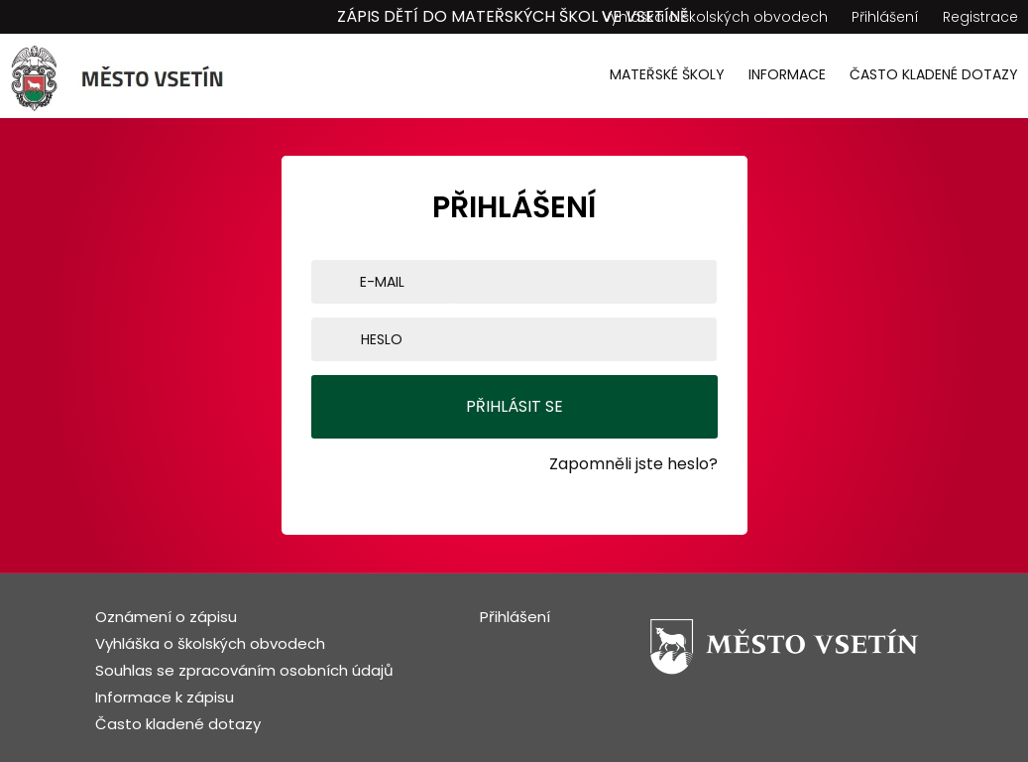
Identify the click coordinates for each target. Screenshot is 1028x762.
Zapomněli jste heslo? (633, 463)
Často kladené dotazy (934, 74)
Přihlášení (885, 17)
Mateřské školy (667, 74)
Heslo (381, 339)
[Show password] (713, 339)
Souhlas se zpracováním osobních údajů (244, 670)
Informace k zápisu (164, 697)
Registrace (980, 17)
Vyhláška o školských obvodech (715, 17)
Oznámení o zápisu (166, 616)
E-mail (382, 282)
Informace (787, 74)
